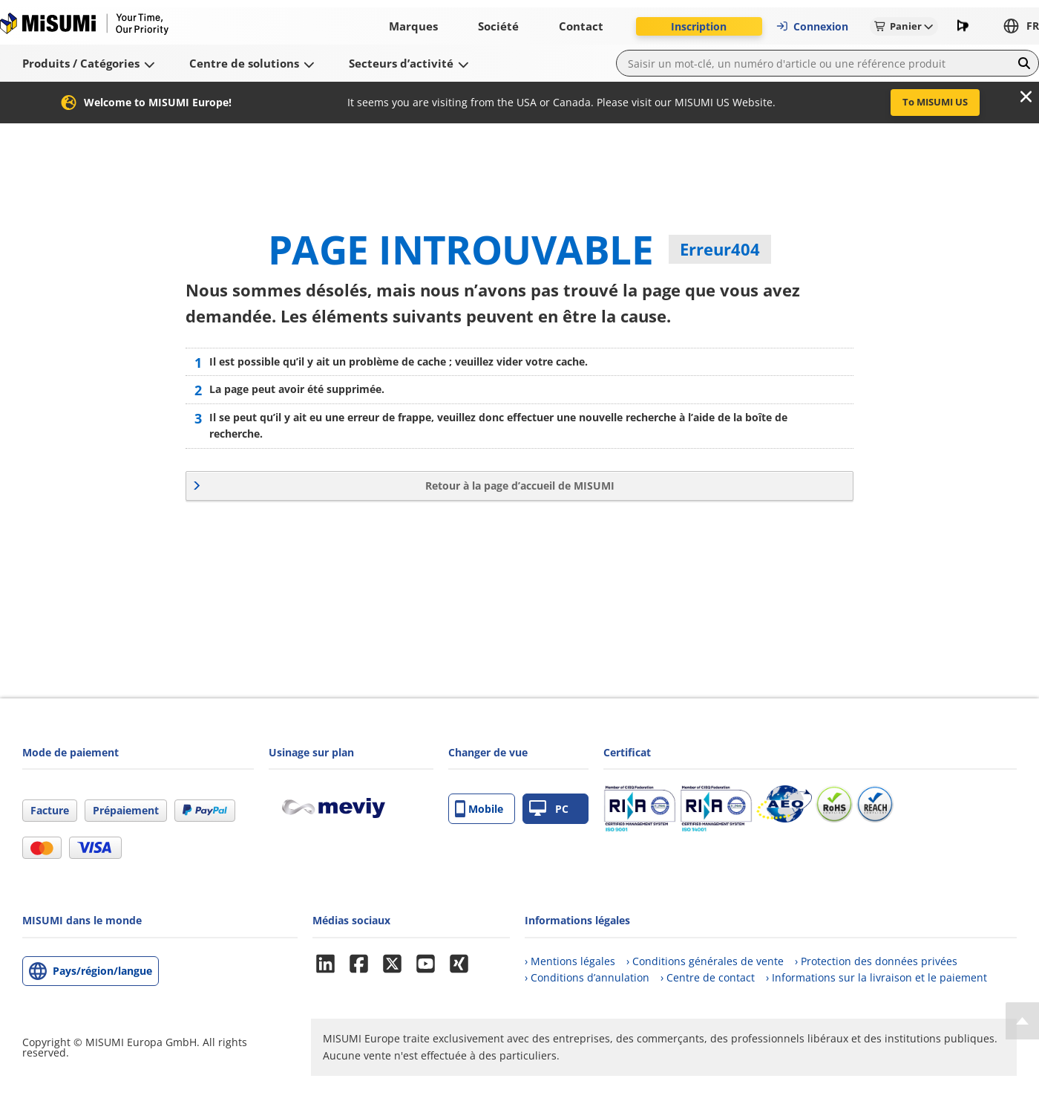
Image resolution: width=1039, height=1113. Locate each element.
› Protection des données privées (876, 961)
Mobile (479, 808)
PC (548, 808)
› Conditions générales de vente (705, 961)
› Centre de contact (708, 977)
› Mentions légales (570, 961)
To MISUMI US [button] (935, 101)
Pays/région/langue (102, 971)
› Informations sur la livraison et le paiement (876, 977)
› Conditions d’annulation (587, 977)
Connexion (812, 26)
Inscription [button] (699, 26)
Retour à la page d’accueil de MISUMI (519, 485)
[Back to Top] (1022, 1020)
